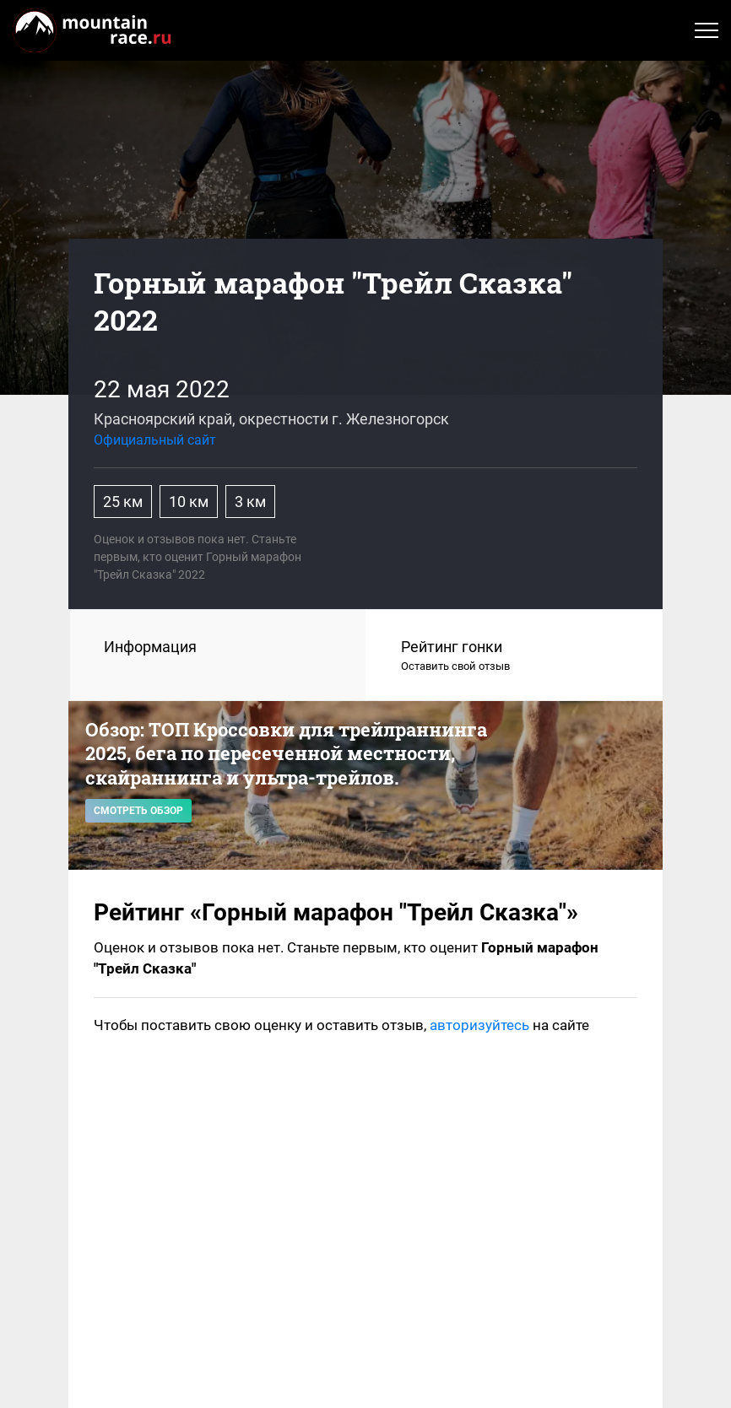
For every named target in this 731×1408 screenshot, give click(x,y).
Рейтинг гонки (515, 656)
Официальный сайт (155, 440)
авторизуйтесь (479, 1025)
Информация (150, 646)
